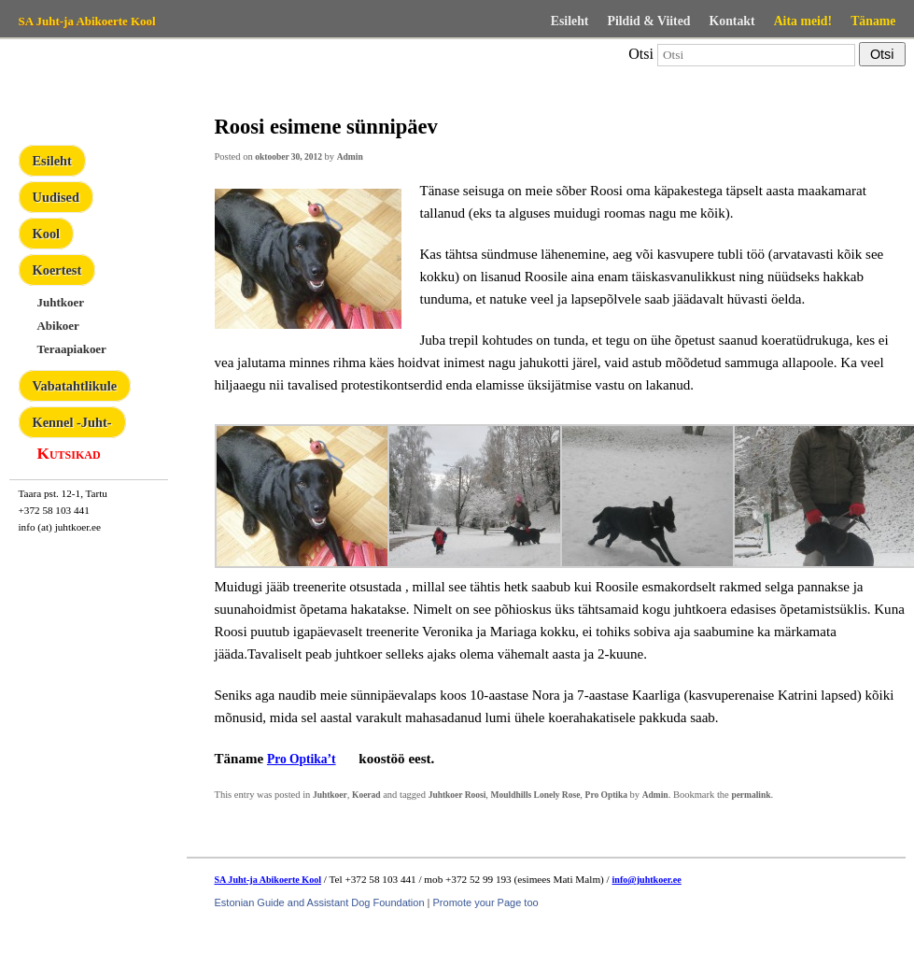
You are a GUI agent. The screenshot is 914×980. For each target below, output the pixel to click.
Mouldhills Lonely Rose (536, 795)
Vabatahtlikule (75, 385)
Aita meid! (803, 21)
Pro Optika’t (301, 759)
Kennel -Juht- (72, 422)
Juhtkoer (60, 302)
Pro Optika (606, 795)
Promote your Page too (486, 902)
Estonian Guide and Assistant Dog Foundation (320, 902)
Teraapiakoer (71, 349)
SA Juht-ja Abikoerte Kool (87, 21)
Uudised (56, 197)
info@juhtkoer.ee (647, 879)
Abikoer (58, 326)
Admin (350, 157)
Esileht (570, 21)
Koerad (366, 795)
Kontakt (732, 21)
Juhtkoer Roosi (457, 795)
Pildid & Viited (648, 21)
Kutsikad (69, 453)
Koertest (57, 270)
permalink (750, 795)
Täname (873, 21)
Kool (47, 233)
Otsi (641, 54)
